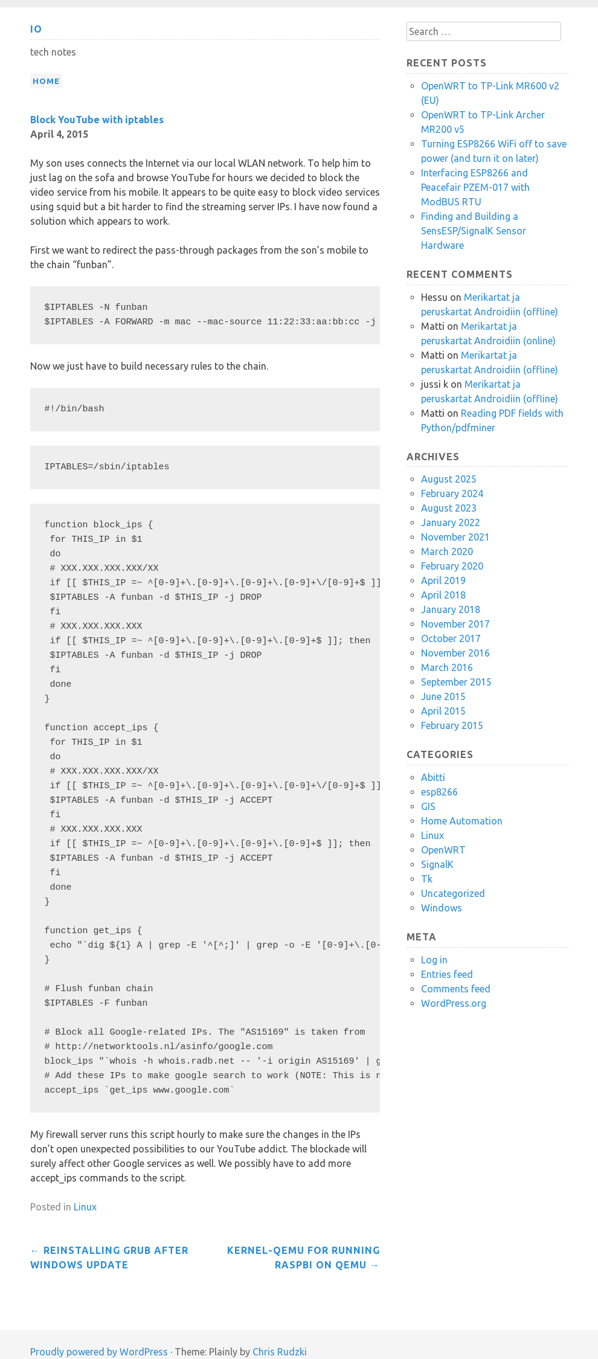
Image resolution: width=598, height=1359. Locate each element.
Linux (85, 1206)
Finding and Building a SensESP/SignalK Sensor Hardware (473, 231)
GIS (428, 806)
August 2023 (449, 508)
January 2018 (450, 609)
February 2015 (452, 725)
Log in (434, 959)
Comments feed (455, 988)
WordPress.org (453, 1003)
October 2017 (451, 638)
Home (46, 81)
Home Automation (462, 820)
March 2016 (447, 667)
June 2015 (443, 696)
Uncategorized (453, 893)
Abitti (433, 777)
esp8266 (439, 791)
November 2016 (455, 652)
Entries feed (447, 974)
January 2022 (450, 522)
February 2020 (452, 566)
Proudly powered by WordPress (99, 1351)
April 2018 (443, 595)
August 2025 (449, 479)
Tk (426, 878)
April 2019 (443, 580)
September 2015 (456, 681)
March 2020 (447, 551)
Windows (441, 907)
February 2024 (452, 493)
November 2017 (455, 623)
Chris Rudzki (279, 1351)
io (36, 29)
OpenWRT (443, 849)
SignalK (437, 864)
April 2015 (443, 710)
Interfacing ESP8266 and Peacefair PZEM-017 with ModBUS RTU (475, 187)
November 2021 (455, 537)
